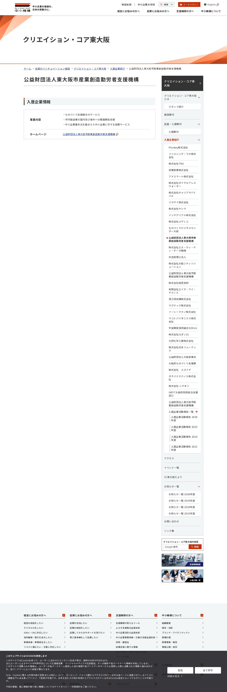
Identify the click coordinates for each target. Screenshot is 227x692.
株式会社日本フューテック (182, 302)
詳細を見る (173, 676)
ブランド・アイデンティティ (176, 586)
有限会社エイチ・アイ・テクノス (182, 244)
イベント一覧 (171, 421)
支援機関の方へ (185, 11)
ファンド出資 (122, 610)
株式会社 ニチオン (179, 340)
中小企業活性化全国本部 (128, 586)
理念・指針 (167, 581)
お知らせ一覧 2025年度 (182, 454)
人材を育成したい (32, 605)
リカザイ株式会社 (179, 156)
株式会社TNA (176, 117)
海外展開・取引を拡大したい (38, 591)
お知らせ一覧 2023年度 (182, 467)
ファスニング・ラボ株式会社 (182, 109)
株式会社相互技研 (179, 237)
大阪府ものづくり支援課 (182, 317)
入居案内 (174, 86)
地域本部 (127, 4)
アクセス (169, 412)
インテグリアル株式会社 (182, 169)
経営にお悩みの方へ (128, 11)
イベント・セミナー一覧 (136, 628)
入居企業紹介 (117, 22)
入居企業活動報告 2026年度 (184, 372)
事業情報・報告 (169, 596)
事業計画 (166, 591)
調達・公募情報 (44, 619)
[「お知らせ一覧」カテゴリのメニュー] (199, 440)
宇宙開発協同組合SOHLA (183, 282)
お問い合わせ (171, 475)
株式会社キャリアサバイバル (182, 148)
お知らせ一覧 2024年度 (182, 461)
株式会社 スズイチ (180, 324)
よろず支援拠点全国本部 (128, 581)
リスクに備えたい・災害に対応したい (42, 600)
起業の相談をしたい (80, 581)
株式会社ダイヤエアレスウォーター (182, 138)
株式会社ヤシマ (177, 162)
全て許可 (208, 670)
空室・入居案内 (173, 78)
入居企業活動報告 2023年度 (184, 402)
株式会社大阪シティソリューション (182, 219)
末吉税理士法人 (177, 211)
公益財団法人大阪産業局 (182, 311)
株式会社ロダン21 (179, 288)
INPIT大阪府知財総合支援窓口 (183, 348)
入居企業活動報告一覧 (181, 366)
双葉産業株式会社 (179, 124)
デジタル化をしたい (34, 581)
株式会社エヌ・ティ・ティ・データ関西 (182, 203)
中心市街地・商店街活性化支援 (131, 605)
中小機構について (211, 11)
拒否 (180, 670)
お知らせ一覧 (171, 440)
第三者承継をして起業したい (84, 591)
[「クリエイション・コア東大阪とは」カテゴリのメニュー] (199, 51)
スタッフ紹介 (176, 60)
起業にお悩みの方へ (158, 11)
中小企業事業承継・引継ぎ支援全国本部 (135, 591)
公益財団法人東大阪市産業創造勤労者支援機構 (90, 88)
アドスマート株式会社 (181, 130)
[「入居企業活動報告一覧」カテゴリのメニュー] (196, 366)
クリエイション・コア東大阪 (90, 22)
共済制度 (182, 619)
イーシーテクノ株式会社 (182, 266)
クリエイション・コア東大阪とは (180, 51)
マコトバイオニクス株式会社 (182, 273)
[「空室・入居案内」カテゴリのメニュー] (199, 78)
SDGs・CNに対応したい (36, 586)
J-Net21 (136, 638)
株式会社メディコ (178, 175)
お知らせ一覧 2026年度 (182, 448)
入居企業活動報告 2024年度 (184, 392)
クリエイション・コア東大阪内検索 (180, 496)
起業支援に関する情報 (127, 600)
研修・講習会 (122, 596)
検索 (195, 500)
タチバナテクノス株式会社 (182, 331)
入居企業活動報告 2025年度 (184, 382)
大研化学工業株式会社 (181, 295)
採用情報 (44, 638)
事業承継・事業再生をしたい (38, 596)
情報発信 (90, 638)
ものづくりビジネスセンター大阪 (182, 183)
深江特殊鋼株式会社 (180, 253)
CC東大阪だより (173, 431)
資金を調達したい (32, 610)
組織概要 (166, 577)
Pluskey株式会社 (178, 101)
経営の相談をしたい (34, 577)
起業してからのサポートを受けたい (87, 586)
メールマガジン (90, 628)
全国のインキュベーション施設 (52, 22)
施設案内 (169, 68)
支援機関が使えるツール (128, 577)
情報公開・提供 (169, 600)
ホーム (27, 22)
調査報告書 (182, 628)
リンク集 (169, 485)
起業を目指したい (78, 577)
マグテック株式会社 (180, 259)
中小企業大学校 (146, 4)
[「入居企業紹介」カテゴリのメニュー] (199, 93)
